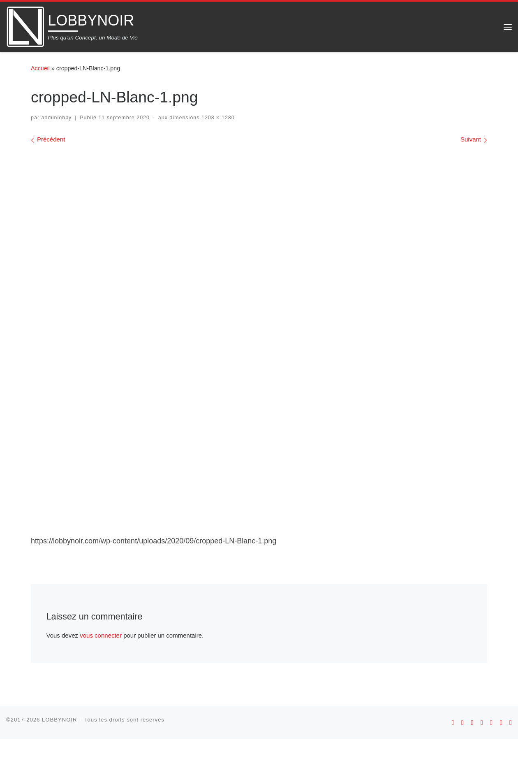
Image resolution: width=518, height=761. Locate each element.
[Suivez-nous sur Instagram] (472, 745)
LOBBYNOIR (59, 742)
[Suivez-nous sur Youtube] (482, 745)
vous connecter (101, 657)
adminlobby (57, 118)
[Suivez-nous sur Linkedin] (510, 745)
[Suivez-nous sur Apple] (462, 745)
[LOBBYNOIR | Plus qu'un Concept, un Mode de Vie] (25, 25)
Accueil (40, 68)
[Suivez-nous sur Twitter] (501, 745)
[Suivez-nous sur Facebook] (491, 745)
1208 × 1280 (217, 118)
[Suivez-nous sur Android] (453, 745)
